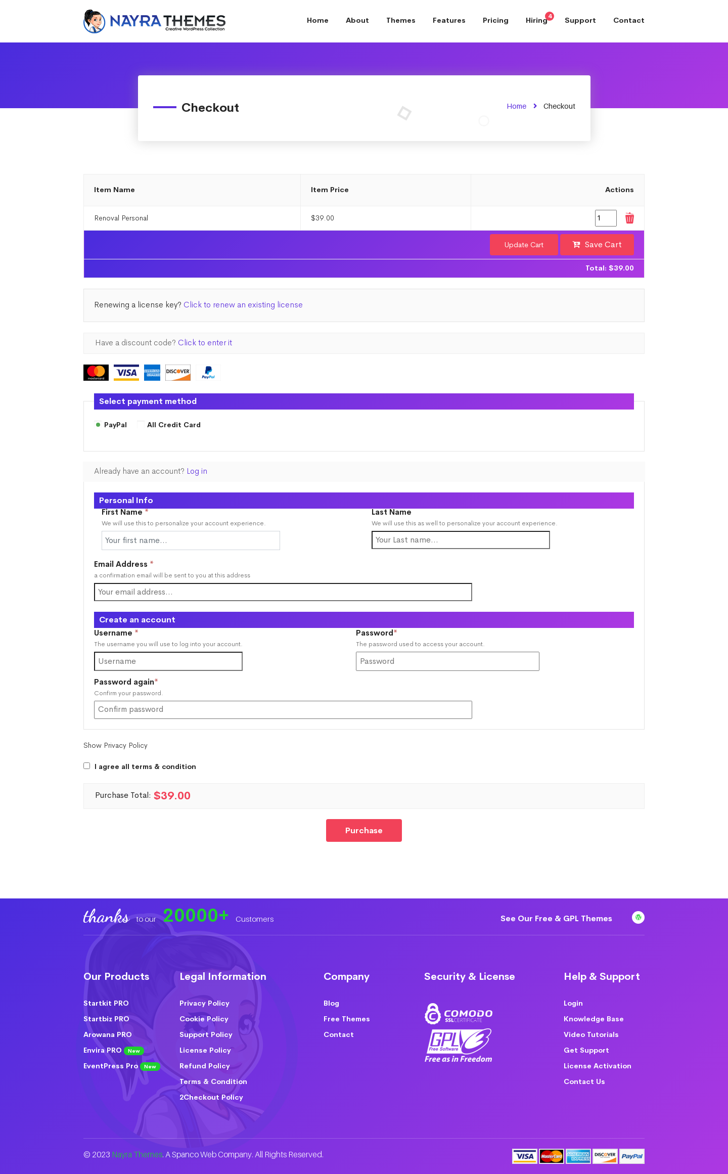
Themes (401, 20)
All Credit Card (169, 425)
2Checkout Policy (211, 1097)
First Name (125, 512)
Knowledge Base (594, 1018)
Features (449, 20)
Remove (629, 218)
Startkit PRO (106, 1003)
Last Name (392, 512)
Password (393, 633)
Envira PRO (113, 1050)
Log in (197, 471)
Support (580, 20)
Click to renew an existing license (243, 305)
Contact (629, 20)
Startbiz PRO (106, 1018)
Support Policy (206, 1034)
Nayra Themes (137, 1154)
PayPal (110, 425)
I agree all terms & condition (145, 766)
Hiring (540, 18)
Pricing (496, 20)
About (357, 20)
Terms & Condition (213, 1081)
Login (573, 1003)
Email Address (124, 564)
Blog (331, 1003)
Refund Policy (204, 1065)
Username (133, 633)
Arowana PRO (107, 1034)
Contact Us (584, 1081)
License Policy (205, 1050)
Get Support (586, 1050)
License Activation (597, 1065)
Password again (143, 682)
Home (318, 20)
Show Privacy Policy (115, 745)
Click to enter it (205, 343)
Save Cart (603, 244)
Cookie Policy (204, 1018)
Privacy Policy (204, 1003)
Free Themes (347, 1018)
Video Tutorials (591, 1034)
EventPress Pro (121, 1066)
